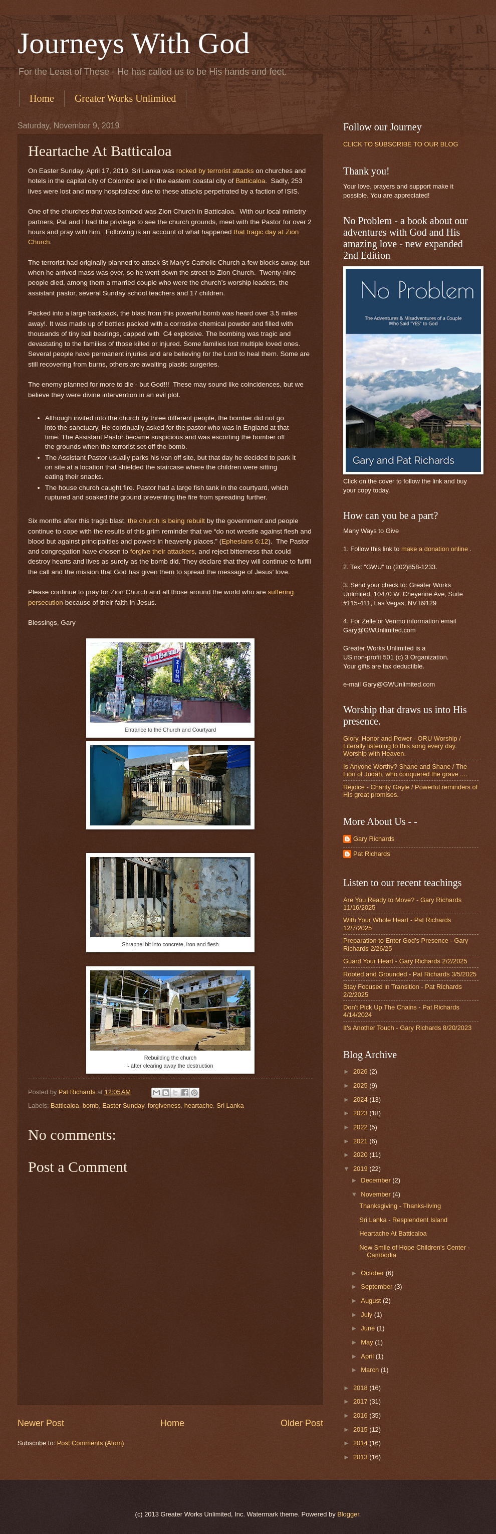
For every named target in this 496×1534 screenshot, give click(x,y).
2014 (361, 1443)
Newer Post (41, 1423)
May (368, 1342)
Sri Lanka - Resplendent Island (403, 1220)
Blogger (348, 1514)
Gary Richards (373, 838)
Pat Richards (371, 854)
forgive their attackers (162, 551)
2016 (361, 1415)
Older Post (302, 1423)
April (368, 1356)
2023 (361, 1113)
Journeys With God (134, 43)
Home (42, 98)
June (369, 1328)
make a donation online (434, 549)
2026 (361, 1071)
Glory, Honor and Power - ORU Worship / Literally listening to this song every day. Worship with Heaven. (402, 746)
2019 (361, 1168)
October (373, 1273)
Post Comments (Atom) (90, 1443)
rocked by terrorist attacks (215, 171)
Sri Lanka (229, 1105)
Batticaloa (250, 181)
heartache (198, 1105)
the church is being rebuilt (166, 521)
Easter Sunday (123, 1105)
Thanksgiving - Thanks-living (400, 1206)
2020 (361, 1154)
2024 (361, 1099)
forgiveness (164, 1105)
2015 (361, 1429)
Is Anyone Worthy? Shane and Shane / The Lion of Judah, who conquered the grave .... (405, 770)
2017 (361, 1401)
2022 (361, 1127)
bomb (91, 1105)
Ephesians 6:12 (244, 541)
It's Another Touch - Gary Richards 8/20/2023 (407, 1028)
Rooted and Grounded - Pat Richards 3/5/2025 (409, 974)
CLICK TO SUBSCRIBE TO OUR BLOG (400, 144)
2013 (361, 1457)
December (376, 1180)
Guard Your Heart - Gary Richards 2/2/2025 (405, 961)
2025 (361, 1085)
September (377, 1286)
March (370, 1370)
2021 (361, 1141)
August (372, 1300)
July (367, 1314)
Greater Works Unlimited (125, 98)
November (376, 1194)
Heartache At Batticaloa (393, 1233)
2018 (361, 1388)
